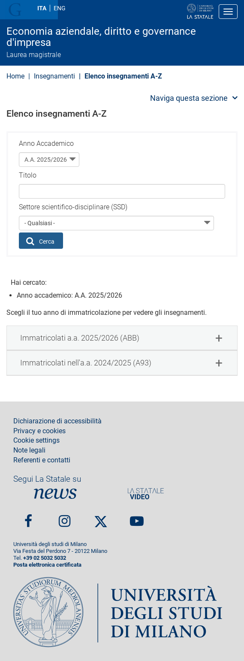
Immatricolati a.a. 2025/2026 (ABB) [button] (79, 337)
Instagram (64, 517)
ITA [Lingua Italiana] (41, 8)
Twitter (100, 518)
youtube (137, 517)
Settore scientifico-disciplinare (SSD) (73, 207)
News (55, 493)
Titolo (27, 175)
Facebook (28, 517)
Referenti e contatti (41, 460)
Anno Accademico (46, 143)
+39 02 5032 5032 (44, 558)
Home (15, 76)
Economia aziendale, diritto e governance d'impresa (101, 37)
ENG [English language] (60, 8)
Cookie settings (36, 440)
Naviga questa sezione (189, 98)
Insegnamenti (54, 76)
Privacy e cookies (39, 431)
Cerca (40, 241)
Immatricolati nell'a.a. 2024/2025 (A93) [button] (85, 362)
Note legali (29, 450)
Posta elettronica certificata (47, 564)
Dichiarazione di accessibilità (57, 421)
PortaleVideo (146, 493)
